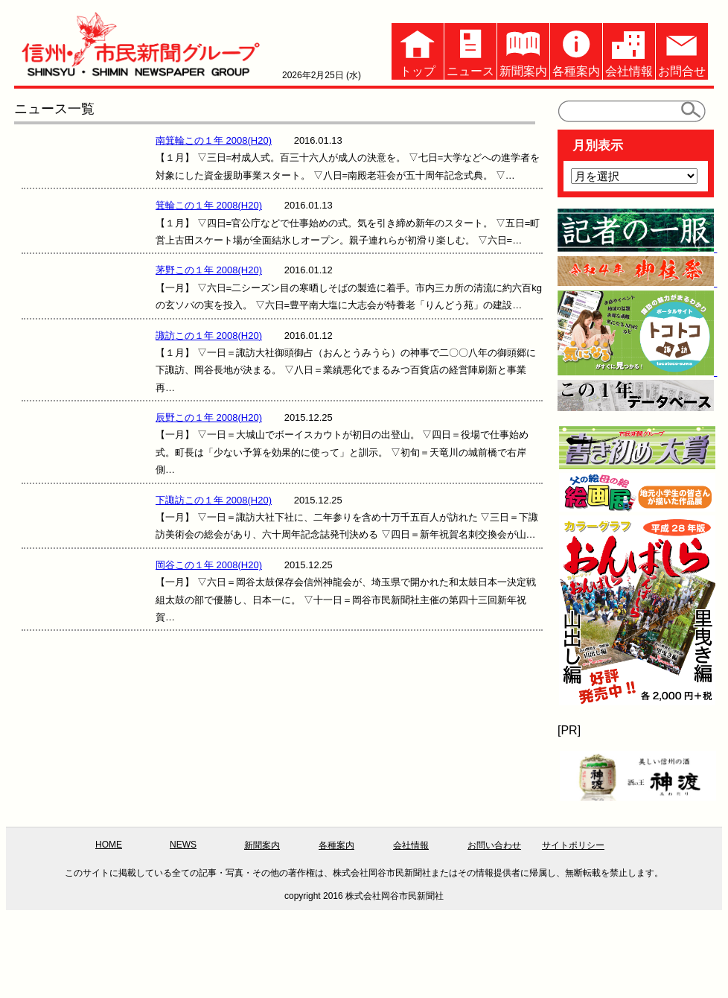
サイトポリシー (573, 845)
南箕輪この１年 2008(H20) (214, 140)
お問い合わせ (494, 845)
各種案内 (576, 50)
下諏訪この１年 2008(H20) (214, 500)
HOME (108, 844)
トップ (418, 50)
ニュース (470, 50)
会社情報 (629, 50)
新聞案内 (523, 50)
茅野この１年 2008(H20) (209, 270)
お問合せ (682, 50)
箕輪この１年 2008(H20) (209, 205)
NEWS (183, 844)
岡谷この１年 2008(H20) (209, 564)
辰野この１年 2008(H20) (209, 417)
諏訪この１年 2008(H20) (209, 335)
